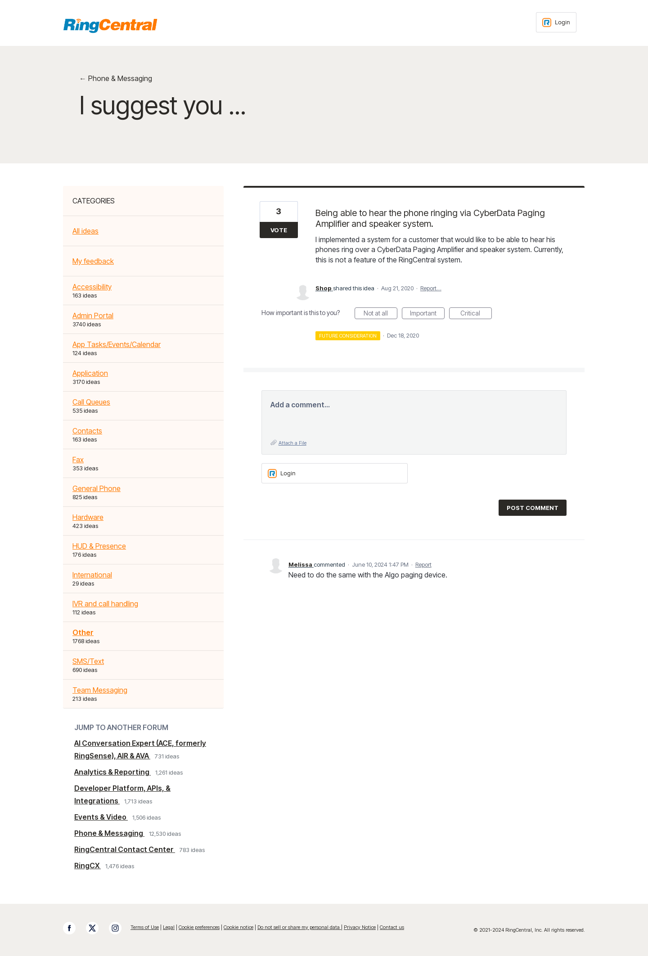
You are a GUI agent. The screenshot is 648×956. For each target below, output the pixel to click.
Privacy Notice (360, 927)
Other (83, 632)
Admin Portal (92, 315)
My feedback (93, 261)
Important (427, 314)
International (92, 574)
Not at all (380, 314)
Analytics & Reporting (112, 771)
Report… (430, 288)
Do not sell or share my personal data (299, 927)
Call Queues (91, 401)
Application (90, 373)
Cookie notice (238, 927)
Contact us (392, 927)
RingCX (87, 865)
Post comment (532, 507)
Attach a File (292, 443)
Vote (278, 230)
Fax (78, 459)
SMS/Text (88, 661)
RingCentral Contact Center (124, 849)
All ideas (85, 230)
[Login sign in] (556, 22)
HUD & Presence (99, 545)
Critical (476, 314)
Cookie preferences (199, 927)
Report (423, 564)
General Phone (96, 488)
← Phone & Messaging (115, 78)
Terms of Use (144, 927)
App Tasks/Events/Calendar (116, 344)
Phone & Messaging (109, 833)
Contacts (87, 430)
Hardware (88, 517)
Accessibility (92, 286)
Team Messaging (99, 689)
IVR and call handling (105, 603)
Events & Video (101, 816)
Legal (169, 927)
